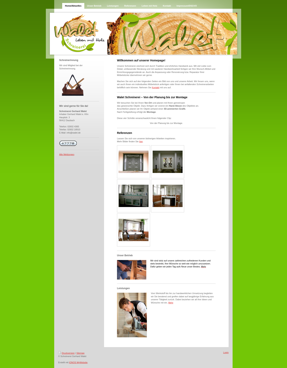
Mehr (170, 302)
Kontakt (155, 87)
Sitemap (80, 353)
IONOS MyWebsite (78, 362)
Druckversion (66, 353)
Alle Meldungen (66, 154)
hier (141, 141)
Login (226, 352)
